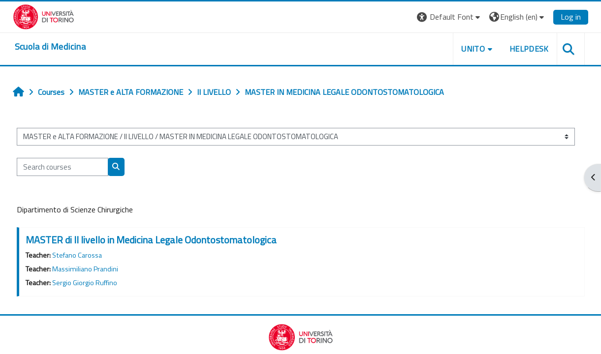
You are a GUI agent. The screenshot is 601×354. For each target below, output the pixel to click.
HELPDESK (529, 49)
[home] (50, 46)
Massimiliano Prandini (85, 269)
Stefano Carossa (77, 255)
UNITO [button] (473, 49)
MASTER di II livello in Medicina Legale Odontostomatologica (151, 239)
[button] (449, 17)
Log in (571, 17)
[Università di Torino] (43, 16)
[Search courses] (62, 167)
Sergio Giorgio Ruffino (84, 282)
